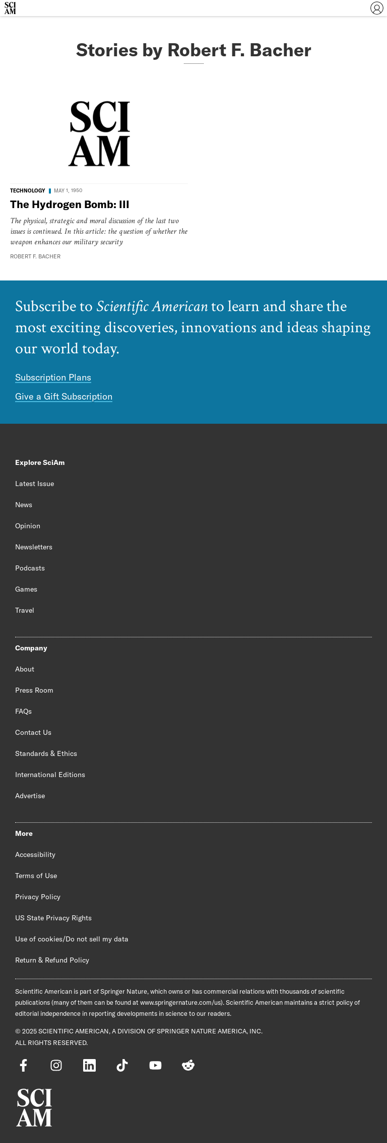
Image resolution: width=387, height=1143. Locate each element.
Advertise (30, 795)
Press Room (34, 690)
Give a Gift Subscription (63, 396)
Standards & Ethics (46, 753)
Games (26, 589)
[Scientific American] (10, 8)
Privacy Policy (37, 896)
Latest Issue (34, 483)
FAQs (23, 711)
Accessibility (35, 854)
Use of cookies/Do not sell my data (71, 938)
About (24, 669)
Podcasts (30, 568)
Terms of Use (36, 875)
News (23, 504)
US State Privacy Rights (53, 917)
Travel (24, 610)
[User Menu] (376, 8)
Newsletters (33, 546)
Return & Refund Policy (52, 960)
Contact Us (33, 732)
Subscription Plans (53, 377)
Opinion (27, 525)
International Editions (50, 774)
